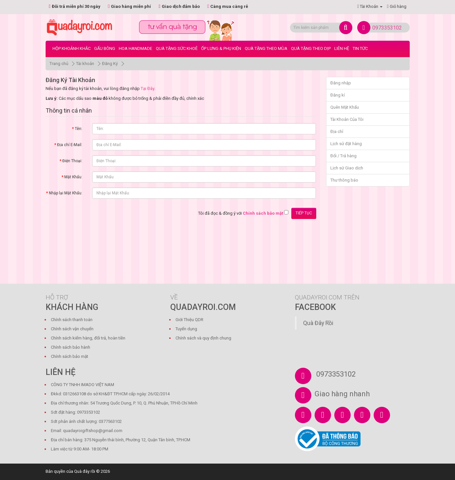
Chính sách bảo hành (70, 347)
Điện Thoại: (72, 161)
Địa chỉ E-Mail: (69, 144)
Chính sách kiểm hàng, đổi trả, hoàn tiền (88, 338)
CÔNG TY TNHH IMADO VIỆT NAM (82, 384)
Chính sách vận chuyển (72, 328)
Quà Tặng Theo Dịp (311, 48)
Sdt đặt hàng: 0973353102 (75, 412)
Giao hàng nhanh (342, 394)
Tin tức (360, 48)
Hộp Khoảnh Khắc (71, 48)
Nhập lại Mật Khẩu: (65, 193)
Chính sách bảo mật (69, 356)
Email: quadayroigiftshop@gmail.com (86, 430)
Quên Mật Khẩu (344, 107)
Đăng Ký (110, 63)
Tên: (78, 128)
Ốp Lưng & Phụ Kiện (221, 48)
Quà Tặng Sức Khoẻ (176, 48)
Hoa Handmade (135, 48)
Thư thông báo (344, 180)
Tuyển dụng (186, 328)
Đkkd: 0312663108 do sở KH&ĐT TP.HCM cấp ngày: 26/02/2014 (110, 393)
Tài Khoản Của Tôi (346, 119)
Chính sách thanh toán (72, 319)
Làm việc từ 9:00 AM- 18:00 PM (79, 449)
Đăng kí (337, 95)
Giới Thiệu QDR (189, 319)
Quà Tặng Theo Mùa (266, 48)
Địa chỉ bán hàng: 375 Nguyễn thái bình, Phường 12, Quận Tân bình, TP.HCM (120, 439)
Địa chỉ (336, 131)
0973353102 (387, 28)
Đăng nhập (340, 82)
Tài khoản (85, 63)
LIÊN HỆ (341, 48)
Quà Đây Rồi (318, 323)
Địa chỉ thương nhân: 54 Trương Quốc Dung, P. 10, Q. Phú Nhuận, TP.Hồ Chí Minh (124, 403)
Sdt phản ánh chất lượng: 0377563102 (86, 421)
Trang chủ (59, 63)
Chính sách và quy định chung (203, 338)
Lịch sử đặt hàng (346, 143)
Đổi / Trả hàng (343, 155)
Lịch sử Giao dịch (346, 167)
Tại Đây (147, 88)
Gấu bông (104, 48)
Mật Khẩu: (73, 177)
